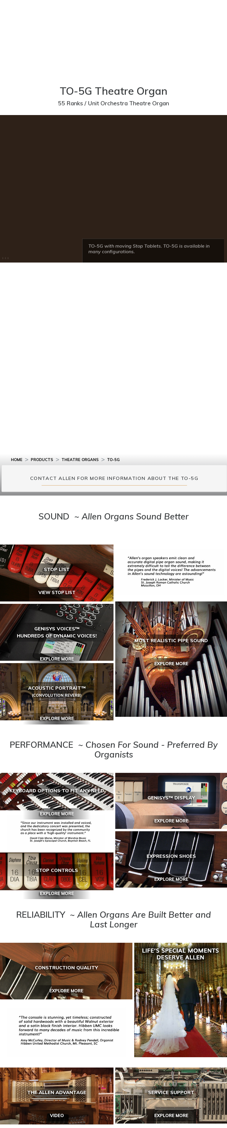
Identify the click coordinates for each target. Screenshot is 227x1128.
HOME (16, 459)
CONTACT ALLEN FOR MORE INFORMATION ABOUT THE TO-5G (114, 478)
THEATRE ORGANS (80, 459)
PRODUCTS (42, 459)
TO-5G (113, 459)
